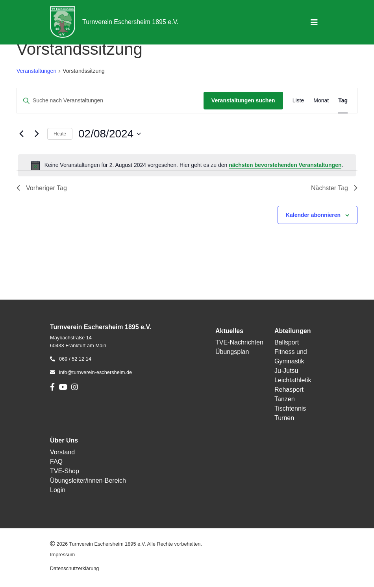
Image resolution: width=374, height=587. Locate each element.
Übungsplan (232, 351)
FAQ (56, 461)
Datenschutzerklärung (74, 568)
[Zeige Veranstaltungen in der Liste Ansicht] (298, 100)
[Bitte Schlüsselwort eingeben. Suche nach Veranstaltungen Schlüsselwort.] (110, 100)
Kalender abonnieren (313, 215)
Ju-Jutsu (286, 370)
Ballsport (286, 342)
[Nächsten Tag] (36, 134)
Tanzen (284, 399)
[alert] (187, 165)
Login (57, 490)
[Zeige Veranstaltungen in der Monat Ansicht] (321, 100)
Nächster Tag (334, 188)
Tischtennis (290, 408)
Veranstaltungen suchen (243, 100)
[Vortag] (21, 134)
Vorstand (62, 452)
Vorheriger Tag (42, 188)
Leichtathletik (292, 380)
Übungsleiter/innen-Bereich (88, 480)
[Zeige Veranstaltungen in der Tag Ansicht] (343, 100)
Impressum (62, 554)
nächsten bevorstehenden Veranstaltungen (285, 165)
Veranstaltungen (36, 71)
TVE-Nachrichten (239, 342)
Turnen (284, 418)
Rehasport (289, 389)
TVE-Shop (64, 471)
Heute (60, 134)
